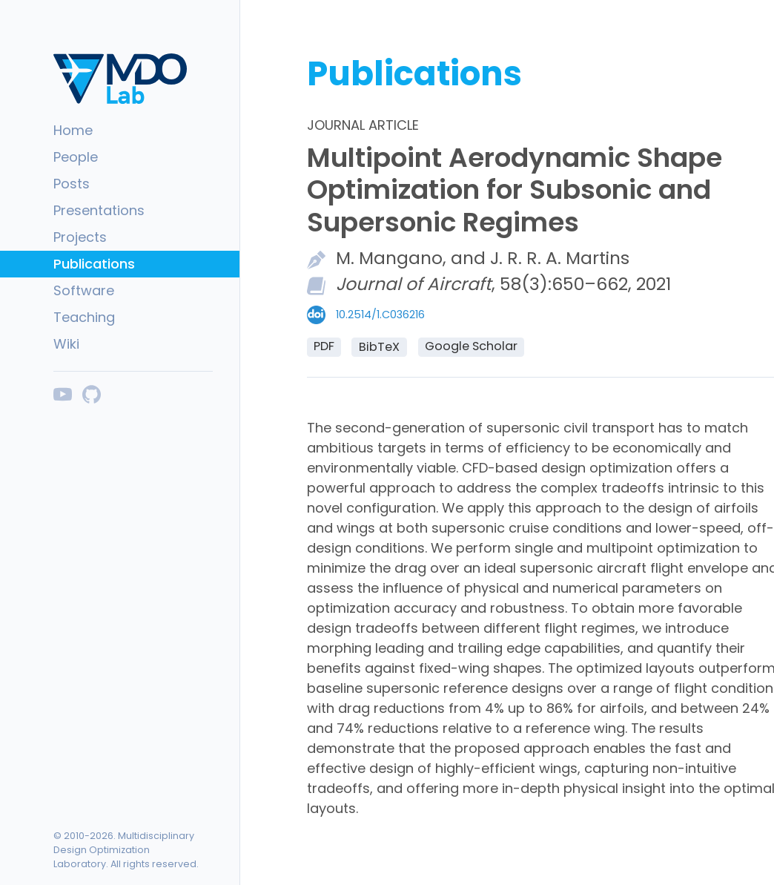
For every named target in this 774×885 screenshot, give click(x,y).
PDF (324, 346)
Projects (80, 237)
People (75, 157)
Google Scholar (471, 346)
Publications (94, 263)
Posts (71, 183)
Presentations (99, 210)
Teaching (84, 317)
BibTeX (379, 346)
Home (73, 130)
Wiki (66, 344)
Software (83, 290)
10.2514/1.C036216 (380, 314)
